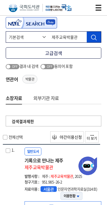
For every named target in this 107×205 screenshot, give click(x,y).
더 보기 (92, 138)
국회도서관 (24, 8)
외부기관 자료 (46, 98)
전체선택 (16, 137)
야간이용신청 (67, 137)
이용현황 (71, 195)
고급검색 (53, 53)
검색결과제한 (23, 121)
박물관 (29, 79)
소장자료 (14, 98)
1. (13, 149)
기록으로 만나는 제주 (63, 164)
